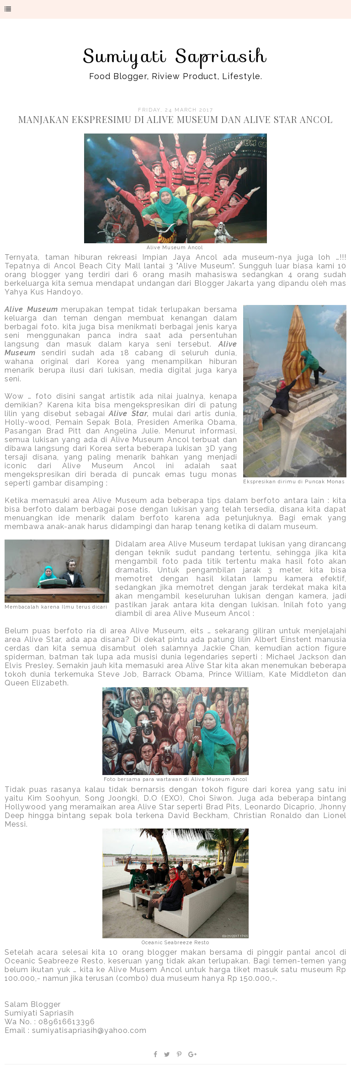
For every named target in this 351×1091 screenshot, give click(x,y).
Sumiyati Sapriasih (175, 55)
